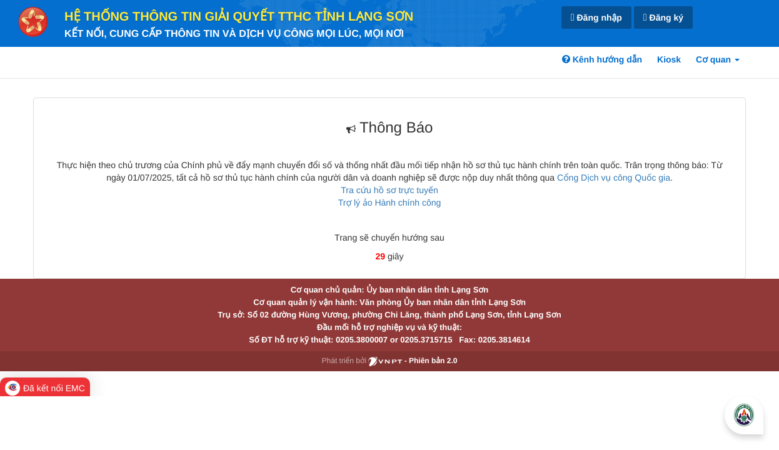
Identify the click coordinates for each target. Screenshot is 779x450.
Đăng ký (663, 17)
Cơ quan (718, 59)
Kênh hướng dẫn (602, 59)
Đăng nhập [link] (596, 17)
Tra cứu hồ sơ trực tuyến (389, 190)
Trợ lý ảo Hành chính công (389, 203)
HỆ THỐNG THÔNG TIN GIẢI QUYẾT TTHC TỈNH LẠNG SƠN (238, 17)
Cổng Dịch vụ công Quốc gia (613, 177)
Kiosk (669, 59)
